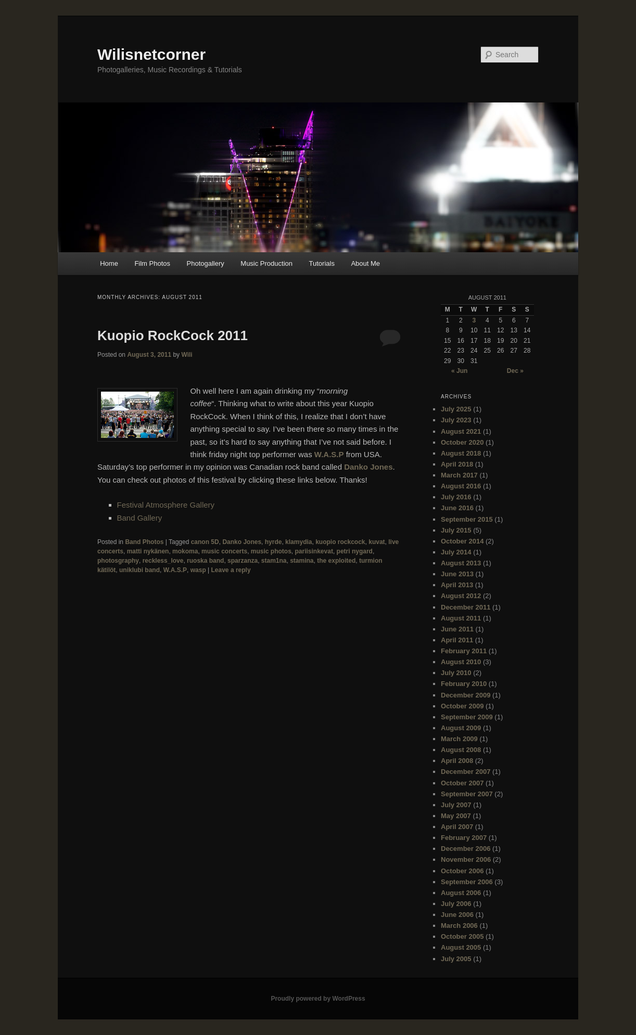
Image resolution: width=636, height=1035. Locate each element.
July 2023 (456, 420)
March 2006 (459, 925)
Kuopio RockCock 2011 (172, 335)
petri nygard (355, 551)
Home (109, 263)
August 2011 (461, 618)
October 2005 (462, 936)
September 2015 (467, 519)
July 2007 (456, 805)
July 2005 (456, 959)
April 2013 (457, 585)
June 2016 (457, 508)
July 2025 (456, 409)
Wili (186, 354)
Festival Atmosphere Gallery (166, 504)
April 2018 (457, 464)
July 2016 (456, 497)
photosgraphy (118, 560)
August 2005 (461, 947)
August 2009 (461, 728)
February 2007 (464, 838)
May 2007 (456, 816)
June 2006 (457, 914)
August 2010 (461, 662)
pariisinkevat (314, 551)
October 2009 (462, 706)
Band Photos (144, 542)
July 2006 (456, 904)
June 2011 (457, 629)
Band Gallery (139, 517)
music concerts (224, 551)
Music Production (266, 263)
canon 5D (205, 542)
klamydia (298, 542)
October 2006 (462, 871)
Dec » (515, 370)
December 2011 (465, 607)
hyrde (273, 542)
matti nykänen (148, 551)
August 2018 (461, 453)
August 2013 (461, 563)
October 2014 (462, 541)
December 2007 (465, 771)
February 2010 (464, 684)
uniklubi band (139, 570)
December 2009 (465, 695)
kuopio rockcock (340, 542)
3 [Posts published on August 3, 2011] (474, 320)
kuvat (376, 542)
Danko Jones (368, 466)
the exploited (336, 560)
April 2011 (457, 640)
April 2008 (457, 761)
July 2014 (456, 552)
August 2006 (461, 893)
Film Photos (152, 263)
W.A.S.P (329, 454)
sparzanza (242, 560)
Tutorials (322, 263)
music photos (271, 551)
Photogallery (205, 263)
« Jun (459, 370)
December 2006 (465, 848)
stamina (301, 560)
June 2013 (457, 574)
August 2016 (461, 486)
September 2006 (467, 882)
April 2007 (457, 827)
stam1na (274, 560)
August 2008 (461, 750)
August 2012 (461, 596)
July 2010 (456, 673)
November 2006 (466, 859)
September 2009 (467, 717)
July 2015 (456, 530)
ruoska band (205, 560)
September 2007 (467, 794)
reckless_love (163, 560)
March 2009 (459, 739)
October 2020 (462, 442)
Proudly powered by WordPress (318, 998)
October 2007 (462, 783)
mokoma (185, 551)
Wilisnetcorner (151, 54)
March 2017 (459, 475)
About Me (365, 263)
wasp (198, 570)
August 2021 (461, 431)
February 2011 (464, 651)
